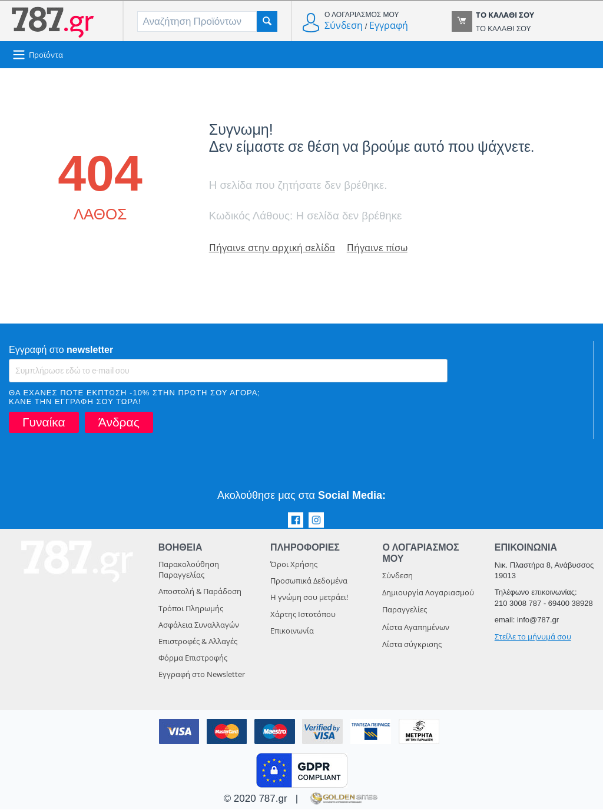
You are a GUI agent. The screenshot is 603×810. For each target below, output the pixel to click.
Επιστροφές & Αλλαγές (197, 641)
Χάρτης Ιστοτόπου (303, 614)
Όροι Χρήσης (293, 564)
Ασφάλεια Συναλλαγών (198, 625)
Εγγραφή (388, 25)
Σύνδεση (343, 25)
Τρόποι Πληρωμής (190, 609)
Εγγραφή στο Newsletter (201, 674)
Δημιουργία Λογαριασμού (428, 593)
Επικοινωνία (292, 631)
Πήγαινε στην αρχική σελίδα (274, 248)
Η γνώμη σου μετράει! (309, 597)
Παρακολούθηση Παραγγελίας (188, 570)
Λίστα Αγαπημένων (415, 627)
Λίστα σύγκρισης (412, 644)
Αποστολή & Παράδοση (199, 591)
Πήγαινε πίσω (382, 248)
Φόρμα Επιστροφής (192, 658)
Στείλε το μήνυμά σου (533, 637)
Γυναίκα (43, 422)
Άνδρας (119, 422)
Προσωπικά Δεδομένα (308, 581)
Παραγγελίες (404, 610)
